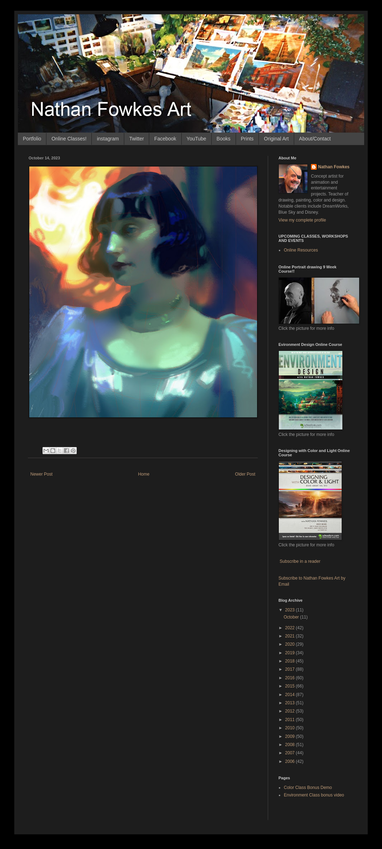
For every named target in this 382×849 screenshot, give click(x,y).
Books (224, 139)
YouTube (196, 139)
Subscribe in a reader (300, 561)
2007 (290, 752)
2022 (290, 627)
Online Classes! (68, 139)
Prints (247, 139)
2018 (290, 661)
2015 (290, 686)
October (291, 617)
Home (144, 474)
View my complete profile (302, 220)
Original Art (276, 139)
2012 (290, 711)
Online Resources (301, 250)
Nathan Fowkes (334, 166)
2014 (290, 694)
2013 (290, 702)
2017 (290, 669)
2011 (290, 719)
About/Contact (315, 139)
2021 (290, 636)
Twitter (136, 139)
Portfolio (32, 139)
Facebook (165, 139)
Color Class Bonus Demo (308, 787)
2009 (290, 736)
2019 (290, 652)
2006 (290, 761)
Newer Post (41, 474)
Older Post (245, 474)
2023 (290, 609)
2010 (290, 727)
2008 (290, 744)
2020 (290, 644)
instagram (108, 139)
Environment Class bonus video (314, 795)
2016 (290, 677)
